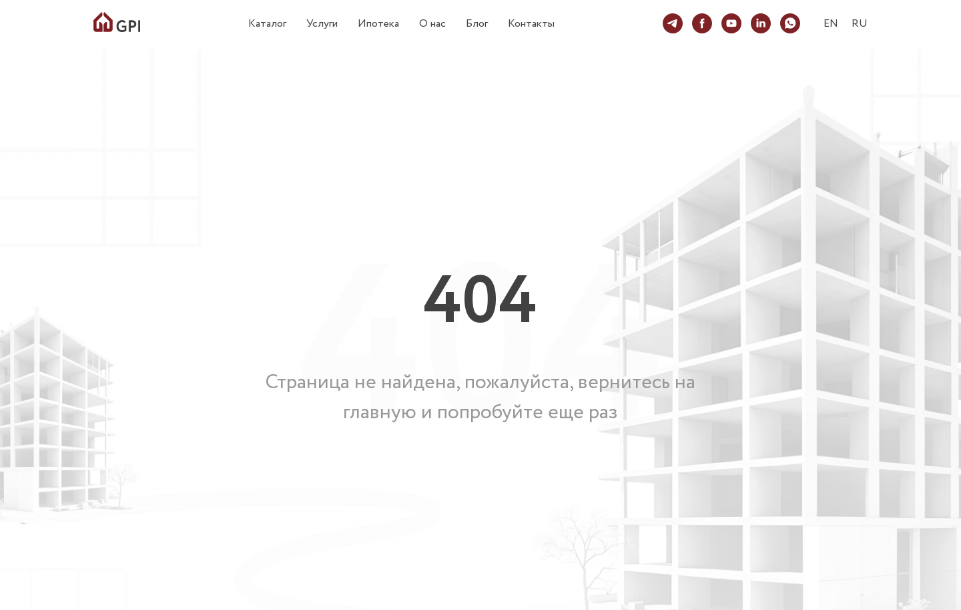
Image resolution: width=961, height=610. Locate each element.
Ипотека (378, 23)
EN (831, 23)
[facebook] (702, 23)
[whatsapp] (790, 23)
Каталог (267, 23)
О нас (432, 23)
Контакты (531, 23)
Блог (477, 23)
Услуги (322, 23)
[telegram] (673, 23)
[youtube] (731, 23)
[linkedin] (761, 23)
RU (860, 23)
